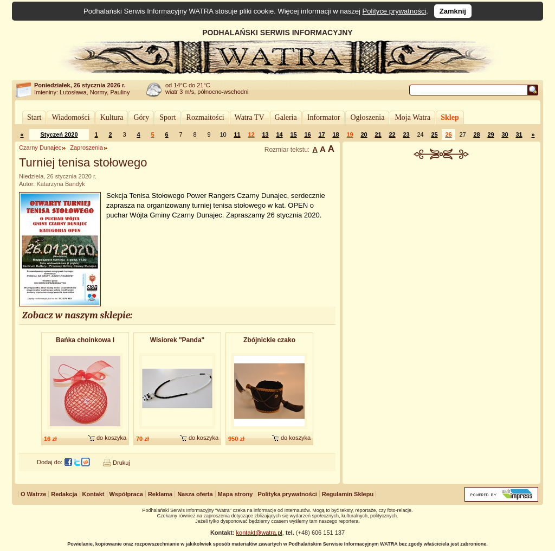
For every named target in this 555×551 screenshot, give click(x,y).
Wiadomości (70, 117)
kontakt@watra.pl (259, 532)
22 (392, 134)
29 (490, 134)
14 (279, 134)
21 (378, 134)
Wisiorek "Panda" (177, 340)
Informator (323, 117)
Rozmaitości (205, 117)
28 (476, 134)
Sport (167, 117)
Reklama (160, 494)
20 (363, 134)
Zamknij (453, 11)
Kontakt (93, 494)
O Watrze (33, 494)
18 (335, 134)
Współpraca (126, 494)
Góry (141, 117)
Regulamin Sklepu (347, 494)
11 (237, 134)
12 (251, 134)
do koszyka (111, 437)
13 (265, 134)
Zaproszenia (86, 147)
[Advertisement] (442, 241)
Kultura (112, 117)
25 (434, 134)
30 (504, 134)
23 (406, 134)
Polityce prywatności (395, 11)
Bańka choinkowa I (85, 340)
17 (321, 134)
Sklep (450, 117)
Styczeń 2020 (59, 134)
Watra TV (249, 117)
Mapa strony (235, 494)
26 (448, 134)
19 (349, 134)
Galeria (286, 117)
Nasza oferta (194, 494)
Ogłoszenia (367, 117)
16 (307, 134)
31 (518, 134)
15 (293, 134)
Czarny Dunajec (40, 147)
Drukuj (121, 462)
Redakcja (64, 494)
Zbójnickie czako (269, 340)
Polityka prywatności (287, 494)
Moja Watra (412, 117)
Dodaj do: (49, 462)
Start (34, 117)
